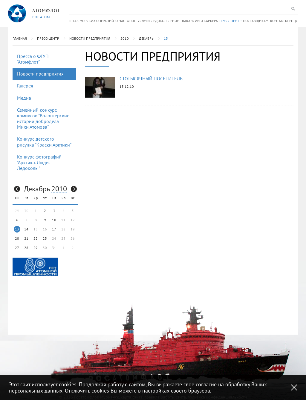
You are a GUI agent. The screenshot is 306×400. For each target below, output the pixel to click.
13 (166, 38)
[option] (35, 267)
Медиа (24, 98)
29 (35, 247)
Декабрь (146, 38)
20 (17, 238)
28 (26, 247)
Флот (131, 21)
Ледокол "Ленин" (165, 21)
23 (45, 238)
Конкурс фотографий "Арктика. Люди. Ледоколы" (39, 162)
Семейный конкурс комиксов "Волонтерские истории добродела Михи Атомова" (43, 118)
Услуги (143, 21)
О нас (120, 21)
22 (35, 238)
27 (17, 247)
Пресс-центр (230, 21)
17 (54, 229)
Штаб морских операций (91, 21)
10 (54, 220)
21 (26, 238)
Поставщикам (255, 21)
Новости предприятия (89, 38)
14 (26, 229)
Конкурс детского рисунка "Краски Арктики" (44, 141)
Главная (20, 38)
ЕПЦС (293, 21)
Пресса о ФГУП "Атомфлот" (33, 59)
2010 (124, 38)
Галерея (25, 86)
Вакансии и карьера (200, 21)
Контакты (279, 21)
